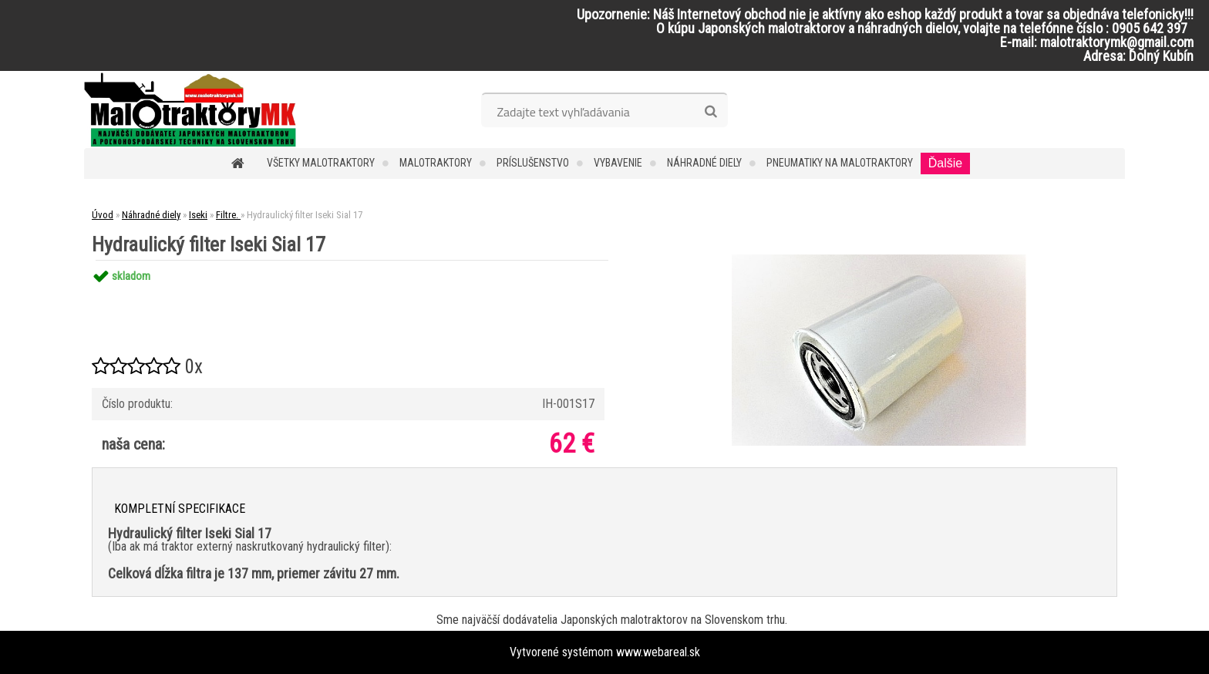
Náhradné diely (704, 163)
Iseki (198, 215)
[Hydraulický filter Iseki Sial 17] (879, 260)
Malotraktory (435, 163)
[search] (710, 111)
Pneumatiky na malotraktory (839, 163)
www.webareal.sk (658, 652)
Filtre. (228, 215)
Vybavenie (618, 163)
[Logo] (190, 109)
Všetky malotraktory (321, 163)
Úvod (102, 215)
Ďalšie (945, 163)
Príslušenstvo (533, 163)
